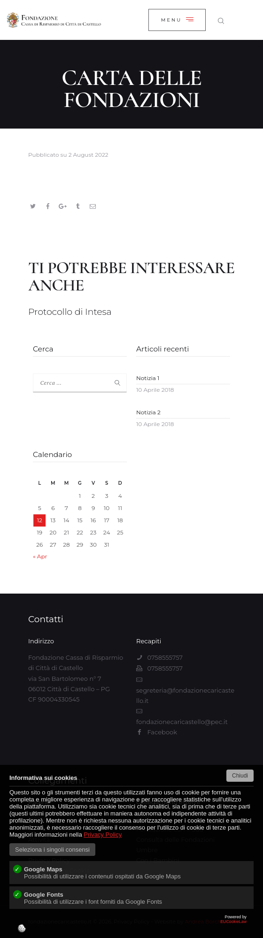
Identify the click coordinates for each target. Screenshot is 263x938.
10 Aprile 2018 (155, 389)
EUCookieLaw (131, 926)
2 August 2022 (88, 154)
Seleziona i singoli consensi (52, 849)
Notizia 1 (147, 377)
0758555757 (165, 657)
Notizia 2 (148, 412)
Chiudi (240, 775)
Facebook (162, 732)
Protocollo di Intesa (70, 312)
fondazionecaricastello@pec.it (182, 721)
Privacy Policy (103, 834)
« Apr (40, 556)
